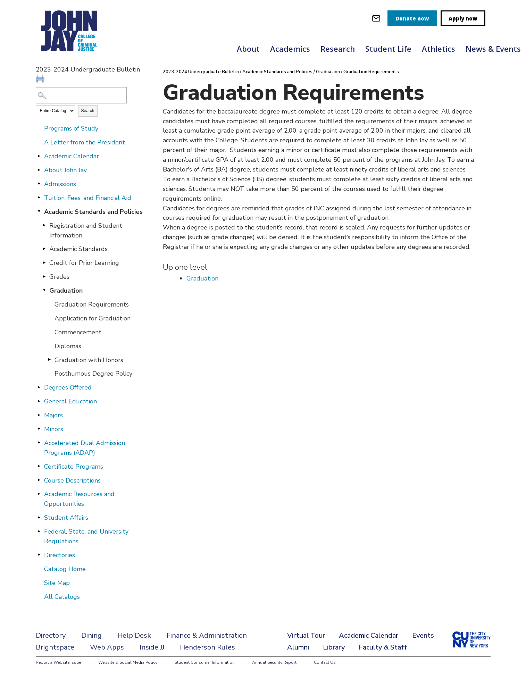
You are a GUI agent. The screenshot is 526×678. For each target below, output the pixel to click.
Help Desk (134, 635)
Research (337, 48)
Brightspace (55, 647)
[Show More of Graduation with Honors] (49, 359)
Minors (53, 429)
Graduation (66, 290)
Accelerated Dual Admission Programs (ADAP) (84, 448)
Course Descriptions (72, 480)
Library (334, 647)
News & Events (493, 48)
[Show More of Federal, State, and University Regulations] (39, 531)
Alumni (298, 647)
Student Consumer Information (205, 662)
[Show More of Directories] (39, 554)
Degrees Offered (68, 387)
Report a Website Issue (58, 662)
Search (87, 110)
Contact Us (325, 662)
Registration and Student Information (85, 230)
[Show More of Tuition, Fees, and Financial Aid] (39, 197)
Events (423, 635)
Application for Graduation (93, 318)
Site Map (57, 583)
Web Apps (107, 647)
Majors (53, 415)
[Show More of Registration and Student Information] (44, 225)
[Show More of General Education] (39, 400)
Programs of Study (71, 128)
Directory (51, 635)
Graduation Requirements (92, 304)
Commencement (78, 332)
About (248, 48)
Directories (59, 555)
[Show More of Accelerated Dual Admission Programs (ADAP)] (39, 442)
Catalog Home (65, 569)
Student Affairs (66, 517)
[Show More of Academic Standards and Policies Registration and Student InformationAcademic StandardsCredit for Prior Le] (39, 211)
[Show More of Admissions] (39, 183)
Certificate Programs (73, 466)
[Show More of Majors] (39, 414)
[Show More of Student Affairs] (39, 517)
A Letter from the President (84, 142)
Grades (59, 277)
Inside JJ (152, 647)
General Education (70, 401)
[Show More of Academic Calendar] (39, 155)
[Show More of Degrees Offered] (39, 387)
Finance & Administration (207, 635)
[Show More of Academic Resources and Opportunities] (39, 493)
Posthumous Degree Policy (93, 373)
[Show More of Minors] (39, 428)
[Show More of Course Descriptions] (39, 480)
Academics (290, 48)
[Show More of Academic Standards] (44, 248)
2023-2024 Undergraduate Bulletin (201, 72)
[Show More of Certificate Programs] (39, 466)
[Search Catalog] (81, 95)
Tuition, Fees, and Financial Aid (87, 198)
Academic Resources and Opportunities (79, 499)
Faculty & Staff (383, 647)
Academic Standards (78, 249)
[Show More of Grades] (44, 276)
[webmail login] (376, 18)
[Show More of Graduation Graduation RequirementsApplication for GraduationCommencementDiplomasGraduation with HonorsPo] (44, 290)
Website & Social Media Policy (127, 662)
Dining (91, 635)
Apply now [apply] (463, 18)
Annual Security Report (274, 662)
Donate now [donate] (412, 18)
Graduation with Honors (89, 360)
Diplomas (68, 346)
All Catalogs (62, 597)
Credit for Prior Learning (84, 263)
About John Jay (65, 170)
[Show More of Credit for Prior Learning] (44, 262)
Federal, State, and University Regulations (86, 536)
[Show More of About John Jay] (39, 169)
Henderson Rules (207, 647)
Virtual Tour (306, 635)
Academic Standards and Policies (93, 212)
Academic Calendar (71, 156)
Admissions (60, 184)
